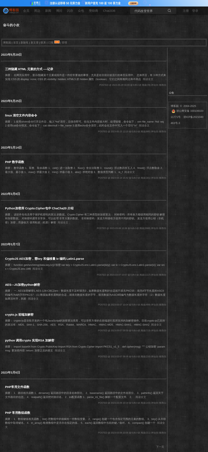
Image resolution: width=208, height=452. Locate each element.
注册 (186, 10)
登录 (195, 10)
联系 (43, 42)
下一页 (160, 446)
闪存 (70, 10)
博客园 (7, 42)
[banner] (9, 11)
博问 (59, 10)
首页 (15, 42)
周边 (37, 10)
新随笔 (24, 42)
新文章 (35, 42)
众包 (81, 10)
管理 (64, 42)
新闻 (48, 10)
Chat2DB (109, 10)
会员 (26, 10)
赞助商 (93, 10)
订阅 (50, 42)
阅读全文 (148, 79)
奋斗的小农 (11, 25)
